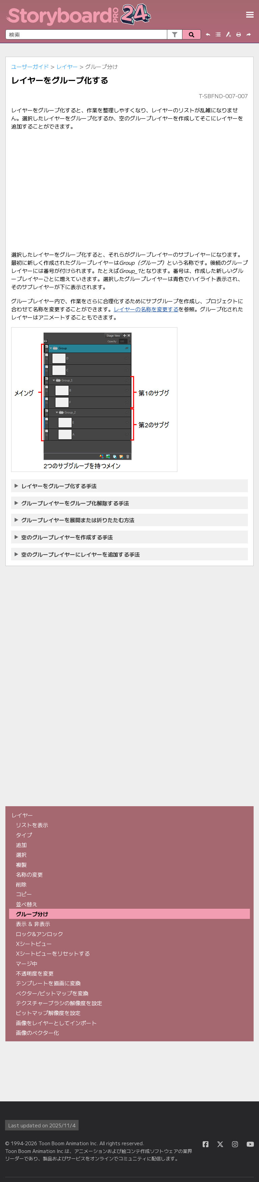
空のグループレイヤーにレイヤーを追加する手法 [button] (77, 554)
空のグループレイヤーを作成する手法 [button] (64, 537)
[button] (174, 34)
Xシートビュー (34, 943)
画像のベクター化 (37, 1033)
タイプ (24, 835)
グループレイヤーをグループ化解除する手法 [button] (72, 503)
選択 (21, 854)
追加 (21, 845)
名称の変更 (29, 874)
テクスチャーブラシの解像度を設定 (59, 1003)
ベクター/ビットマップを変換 (52, 993)
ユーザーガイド (30, 66)
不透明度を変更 (35, 973)
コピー (24, 894)
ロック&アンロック (39, 934)
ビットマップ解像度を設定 (48, 1013)
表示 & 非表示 (33, 924)
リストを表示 (32, 825)
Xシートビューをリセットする (53, 953)
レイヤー (67, 66)
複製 (21, 865)
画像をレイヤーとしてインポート (56, 1023)
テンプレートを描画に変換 (48, 983)
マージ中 (26, 963)
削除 (21, 884)
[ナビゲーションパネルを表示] (250, 15)
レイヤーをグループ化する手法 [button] (56, 486)
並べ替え (26, 904)
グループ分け (32, 914)
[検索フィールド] (103, 34)
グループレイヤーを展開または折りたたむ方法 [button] (75, 520)
